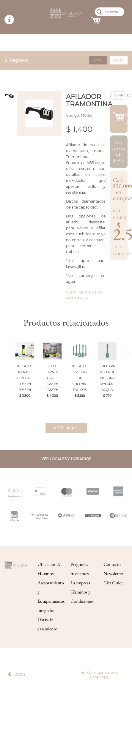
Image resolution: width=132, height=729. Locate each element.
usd (118, 60)
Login (19, 674)
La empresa (80, 583)
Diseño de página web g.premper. (99, 675)
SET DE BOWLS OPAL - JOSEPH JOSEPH (52, 378)
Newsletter (113, 573)
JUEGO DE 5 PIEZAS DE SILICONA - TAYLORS (80, 378)
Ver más (66, 428)
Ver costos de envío (119, 151)
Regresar (19, 60)
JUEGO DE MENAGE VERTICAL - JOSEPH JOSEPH (24, 378)
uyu (98, 60)
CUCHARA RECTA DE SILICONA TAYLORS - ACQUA (107, 378)
